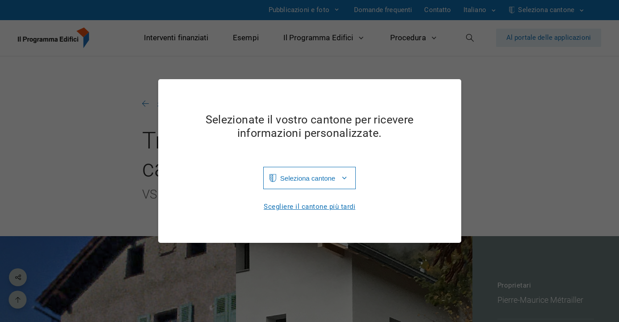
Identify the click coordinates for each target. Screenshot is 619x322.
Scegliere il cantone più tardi (309, 206)
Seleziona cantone (307, 178)
